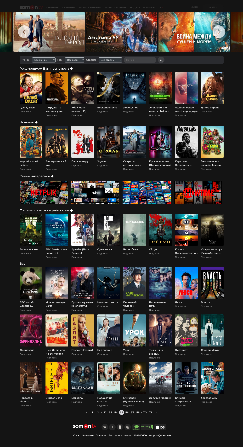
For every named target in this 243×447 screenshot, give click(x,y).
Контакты (88, 435)
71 (150, 412)
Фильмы (52, 7)
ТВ (160, 7)
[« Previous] (86, 412)
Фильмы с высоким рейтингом (46, 210)
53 (110, 412)
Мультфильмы (116, 7)
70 (145, 412)
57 (132, 412)
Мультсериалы (90, 7)
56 (127, 412)
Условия (101, 435)
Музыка (149, 7)
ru (195, 7)
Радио (135, 7)
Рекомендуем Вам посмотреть (46, 68)
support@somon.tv (160, 435)
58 (138, 412)
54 (116, 412)
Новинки (29, 122)
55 (121, 412)
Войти (213, 7)
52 (105, 412)
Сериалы (69, 7)
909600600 (140, 435)
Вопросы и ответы (120, 435)
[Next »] (156, 412)
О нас (76, 435)
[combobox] (45, 59)
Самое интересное (37, 176)
